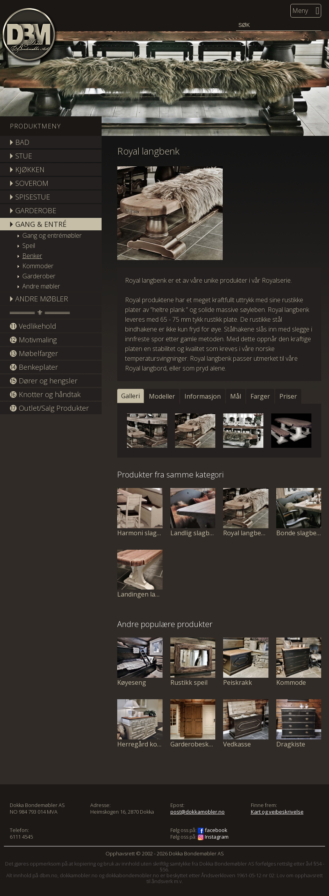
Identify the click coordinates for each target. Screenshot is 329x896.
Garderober (38, 276)
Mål (235, 396)
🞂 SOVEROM (29, 183)
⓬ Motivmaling (33, 339)
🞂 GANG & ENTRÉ (38, 224)
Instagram (213, 836)
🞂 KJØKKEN (27, 169)
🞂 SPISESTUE (30, 196)
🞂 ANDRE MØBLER (39, 298)
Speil (28, 245)
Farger (260, 396)
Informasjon (202, 396)
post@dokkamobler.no (197, 811)
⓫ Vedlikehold (33, 326)
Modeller (162, 396)
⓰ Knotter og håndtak (45, 394)
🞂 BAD (19, 142)
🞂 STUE (21, 155)
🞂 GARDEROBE (33, 210)
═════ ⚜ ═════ (40, 312)
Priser (288, 396)
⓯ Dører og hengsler (43, 380)
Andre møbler (41, 286)
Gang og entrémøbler (52, 235)
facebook (212, 830)
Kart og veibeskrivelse (277, 811)
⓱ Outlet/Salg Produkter (49, 408)
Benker (32, 255)
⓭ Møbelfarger (34, 353)
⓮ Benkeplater (34, 367)
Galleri (130, 396)
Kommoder (38, 266)
